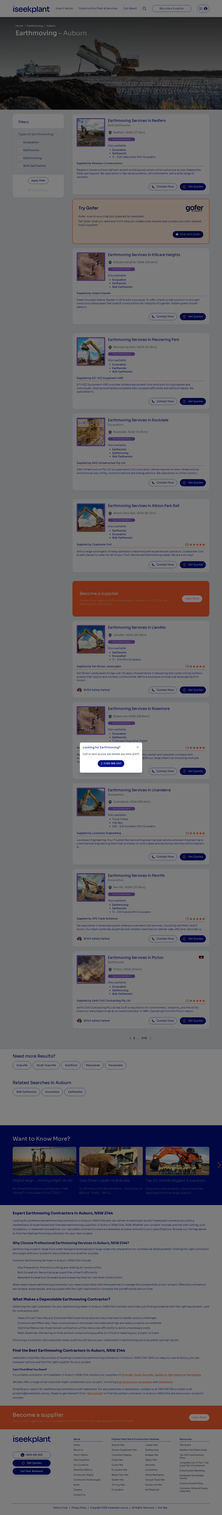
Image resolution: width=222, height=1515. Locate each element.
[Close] (137, 747)
